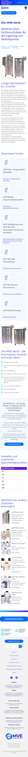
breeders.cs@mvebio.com (14, 687)
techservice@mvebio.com (14, 728)
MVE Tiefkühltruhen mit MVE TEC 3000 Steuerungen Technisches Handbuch (13, 240)
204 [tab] (3, 471)
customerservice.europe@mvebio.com (14, 694)
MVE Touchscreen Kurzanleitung (13, 294)
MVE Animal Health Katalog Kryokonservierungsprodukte (14, 619)
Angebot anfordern (9, 12)
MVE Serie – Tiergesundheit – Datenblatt (11, 179)
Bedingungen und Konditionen (14, 669)
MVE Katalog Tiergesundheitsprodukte (11, 207)
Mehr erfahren (14, 517)
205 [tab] (3, 474)
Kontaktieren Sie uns (14, 444)
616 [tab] (3, 481)
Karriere (14, 672)
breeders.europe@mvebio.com (14, 695)
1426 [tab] (3, 484)
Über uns (14, 652)
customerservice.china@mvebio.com (14, 713)
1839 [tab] (3, 488)
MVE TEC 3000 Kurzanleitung (12, 268)
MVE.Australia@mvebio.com (14, 722)
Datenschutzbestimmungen (14, 666)
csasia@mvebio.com (14, 705)
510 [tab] (3, 478)
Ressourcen (14, 659)
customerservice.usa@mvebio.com (14, 686)
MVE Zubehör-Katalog (9, 317)
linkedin (17, 678)
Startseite (3, 46)
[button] (20, 3)
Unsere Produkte (13, 46)
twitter (11, 678)
